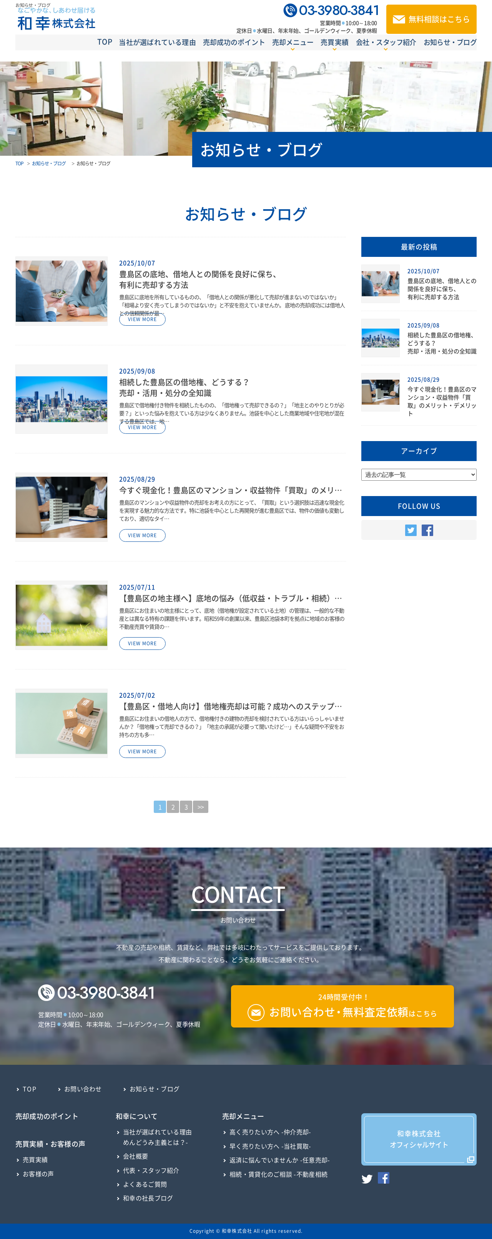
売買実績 (35, 1159)
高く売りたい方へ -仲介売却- (270, 1131)
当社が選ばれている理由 (121, 50)
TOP (60, 49)
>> (201, 806)
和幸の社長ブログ (148, 1197)
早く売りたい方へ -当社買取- (270, 1146)
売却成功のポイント (206, 50)
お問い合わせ (83, 1088)
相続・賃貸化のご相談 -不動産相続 (278, 1174)
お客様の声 (38, 1173)
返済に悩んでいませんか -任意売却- (279, 1159)
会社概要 (135, 1156)
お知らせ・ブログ (451, 50)
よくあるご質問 (145, 1184)
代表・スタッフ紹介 (151, 1170)
